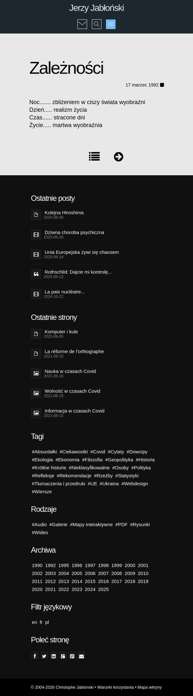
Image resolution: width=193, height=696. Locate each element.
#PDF (121, 524)
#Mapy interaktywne (91, 524)
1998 (103, 565)
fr (41, 622)
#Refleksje (43, 475)
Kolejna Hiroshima (64, 212)
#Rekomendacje (74, 475)
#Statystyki (127, 475)
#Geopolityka (119, 459)
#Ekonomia (67, 459)
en (34, 622)
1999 (116, 565)
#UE (92, 483)
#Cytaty (116, 451)
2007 (103, 573)
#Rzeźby (103, 475)
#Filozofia (92, 459)
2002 (37, 573)
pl (47, 622)
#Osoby (120, 467)
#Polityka (141, 467)
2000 (130, 565)
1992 (50, 565)
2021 (50, 589)
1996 (77, 565)
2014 (77, 581)
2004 (63, 573)
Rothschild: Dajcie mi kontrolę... (78, 272)
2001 (143, 565)
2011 (37, 581)
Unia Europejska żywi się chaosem (82, 252)
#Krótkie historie (49, 467)
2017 (116, 581)
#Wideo (40, 532)
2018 (130, 581)
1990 (37, 565)
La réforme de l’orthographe (74, 351)
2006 (90, 573)
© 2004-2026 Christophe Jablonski (62, 687)
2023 (77, 589)
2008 (116, 573)
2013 (63, 581)
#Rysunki (140, 524)
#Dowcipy (137, 451)
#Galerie (58, 524)
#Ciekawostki (74, 451)
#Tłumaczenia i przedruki (58, 483)
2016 (103, 581)
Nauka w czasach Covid (70, 371)
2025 (103, 589)
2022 (63, 589)
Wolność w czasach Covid (73, 391)
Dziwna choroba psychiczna (74, 232)
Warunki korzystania (115, 687)
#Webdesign (134, 483)
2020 (37, 589)
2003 (50, 573)
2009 (130, 573)
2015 (90, 581)
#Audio (39, 524)
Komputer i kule (61, 331)
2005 (77, 573)
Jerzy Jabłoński (96, 8)
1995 (63, 565)
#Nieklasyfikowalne (89, 467)
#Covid (97, 451)
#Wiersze (42, 491)
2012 (50, 581)
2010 (143, 573)
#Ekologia (42, 459)
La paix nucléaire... (65, 291)
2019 (143, 581)
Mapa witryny (150, 687)
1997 (90, 565)
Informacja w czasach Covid (75, 410)
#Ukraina (109, 483)
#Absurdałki (44, 451)
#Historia (145, 459)
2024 (90, 589)
